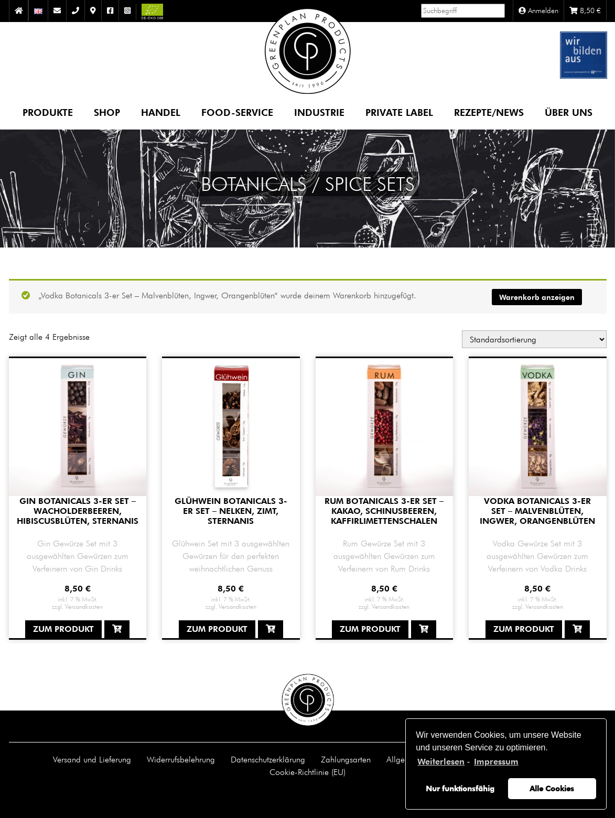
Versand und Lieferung (92, 759)
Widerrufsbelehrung (181, 759)
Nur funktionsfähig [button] (460, 788)
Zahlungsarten (346, 759)
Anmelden (538, 10)
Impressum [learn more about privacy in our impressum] (496, 761)
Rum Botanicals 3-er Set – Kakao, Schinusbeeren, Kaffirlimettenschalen (384, 511)
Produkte (48, 112)
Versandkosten (84, 606)
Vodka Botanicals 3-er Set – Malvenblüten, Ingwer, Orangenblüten (537, 511)
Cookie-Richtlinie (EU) (307, 772)
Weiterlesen (441, 761)
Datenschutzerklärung (268, 759)
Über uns (568, 112)
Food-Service (237, 112)
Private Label (399, 112)
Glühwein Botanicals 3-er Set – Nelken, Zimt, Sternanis (231, 511)
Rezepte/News (489, 112)
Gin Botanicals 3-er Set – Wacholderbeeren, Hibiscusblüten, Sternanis (77, 511)
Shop (107, 112)
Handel (160, 112)
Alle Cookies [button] (552, 788)
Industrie (319, 112)
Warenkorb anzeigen (537, 297)
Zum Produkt (63, 628)
